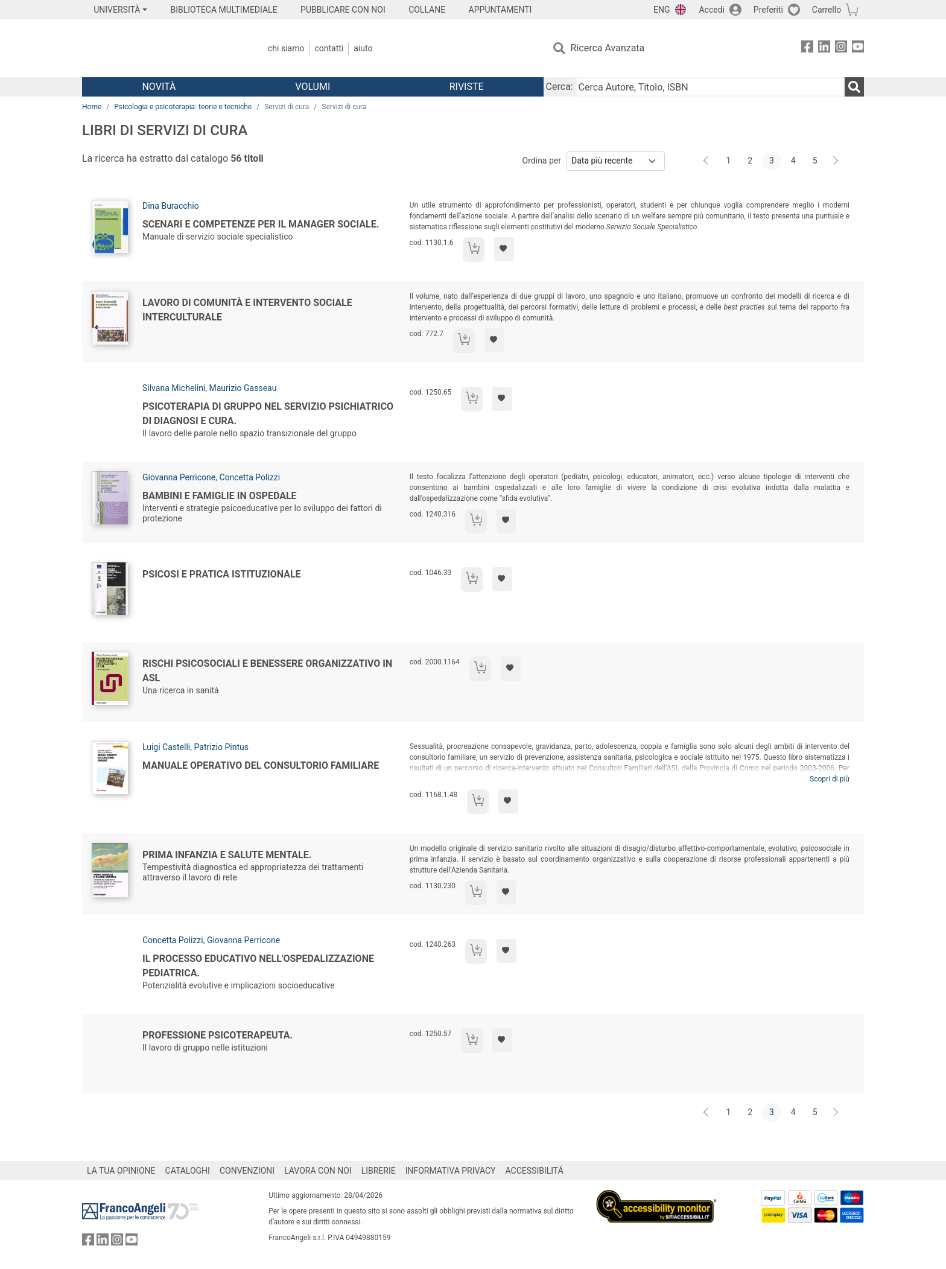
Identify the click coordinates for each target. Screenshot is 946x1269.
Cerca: (559, 86)
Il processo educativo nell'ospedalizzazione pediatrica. (258, 966)
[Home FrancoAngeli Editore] (162, 48)
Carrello (826, 9)
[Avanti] (836, 161)
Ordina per (541, 160)
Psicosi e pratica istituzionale (221, 574)
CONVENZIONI (247, 1170)
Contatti (328, 48)
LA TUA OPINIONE (121, 1170)
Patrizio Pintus (221, 747)
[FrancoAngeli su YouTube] (858, 48)
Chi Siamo (286, 48)
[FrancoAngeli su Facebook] (807, 48)
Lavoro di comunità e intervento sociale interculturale (247, 310)
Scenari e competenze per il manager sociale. (260, 224)
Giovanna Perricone (178, 477)
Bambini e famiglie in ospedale (219, 495)
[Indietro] (707, 161)
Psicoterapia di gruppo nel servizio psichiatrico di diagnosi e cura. (267, 414)
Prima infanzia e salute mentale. (226, 854)
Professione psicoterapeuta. (217, 1035)
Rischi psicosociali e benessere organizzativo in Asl (267, 671)
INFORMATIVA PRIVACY (450, 1170)
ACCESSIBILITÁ (534, 1170)
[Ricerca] (854, 87)
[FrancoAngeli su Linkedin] (824, 48)
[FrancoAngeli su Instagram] (841, 48)
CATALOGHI (187, 1170)
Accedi (712, 9)
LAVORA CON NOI (318, 1170)
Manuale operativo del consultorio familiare (260, 765)
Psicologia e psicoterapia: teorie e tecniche (183, 107)
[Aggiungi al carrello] (473, 249)
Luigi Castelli (166, 747)
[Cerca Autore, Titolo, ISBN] (710, 87)
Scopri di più (829, 779)
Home (91, 107)
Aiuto (363, 48)
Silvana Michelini (173, 388)
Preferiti (768, 9)
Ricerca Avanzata (608, 48)
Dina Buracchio (170, 206)
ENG (661, 9)
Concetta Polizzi (249, 477)
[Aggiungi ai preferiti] (504, 249)
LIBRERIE (378, 1170)
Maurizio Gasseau (243, 388)
